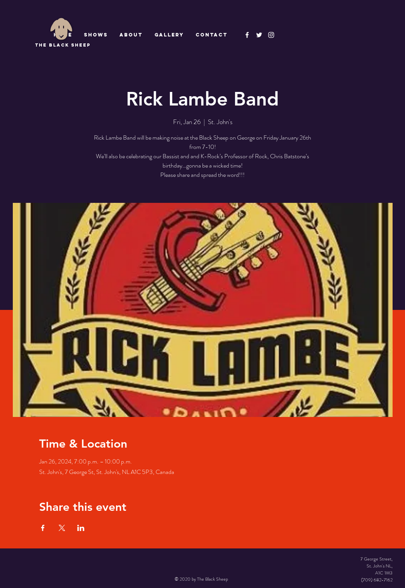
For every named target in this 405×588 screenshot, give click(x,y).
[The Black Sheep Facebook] (247, 35)
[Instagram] (271, 35)
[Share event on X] (62, 528)
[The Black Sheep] (259, 35)
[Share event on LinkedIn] (81, 528)
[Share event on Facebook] (43, 528)
